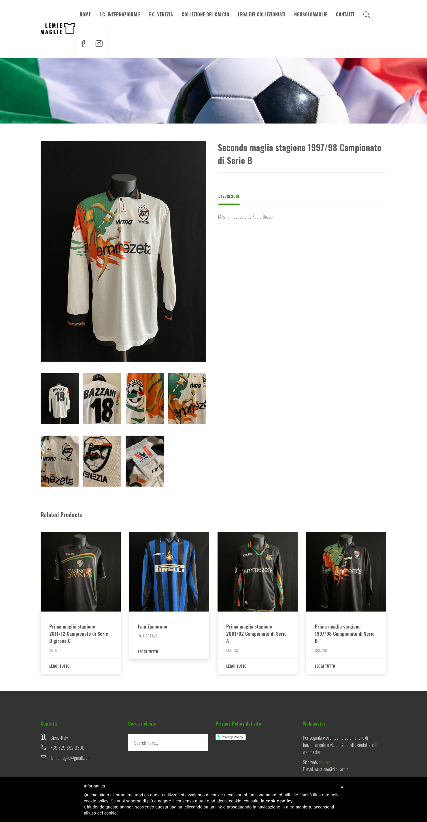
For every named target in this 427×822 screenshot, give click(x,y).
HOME (85, 14)
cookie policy (279, 801)
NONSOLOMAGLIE (310, 14)
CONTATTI (345, 14)
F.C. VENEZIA (161, 14)
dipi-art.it (326, 762)
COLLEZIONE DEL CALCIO (205, 14)
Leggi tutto (59, 666)
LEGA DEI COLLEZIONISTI (262, 14)
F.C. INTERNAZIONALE (119, 14)
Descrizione (229, 196)
